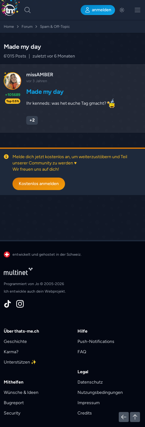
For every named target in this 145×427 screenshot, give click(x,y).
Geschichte (15, 341)
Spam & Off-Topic (55, 26)
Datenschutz (90, 382)
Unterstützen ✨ (20, 362)
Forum (30, 26)
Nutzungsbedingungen (100, 392)
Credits (85, 413)
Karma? (11, 351)
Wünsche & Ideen (21, 392)
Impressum (89, 402)
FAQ (82, 351)
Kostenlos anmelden (39, 183)
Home (12, 26)
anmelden (97, 10)
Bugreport (14, 402)
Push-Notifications (96, 341)
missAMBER (39, 75)
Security (12, 413)
